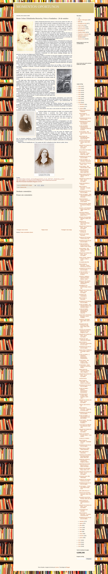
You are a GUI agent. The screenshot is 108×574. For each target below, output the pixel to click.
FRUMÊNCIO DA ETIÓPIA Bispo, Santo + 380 (85, 287)
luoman (57, 567)
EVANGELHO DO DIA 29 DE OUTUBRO (85, 192)
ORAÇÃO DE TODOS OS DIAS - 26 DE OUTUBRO (85, 335)
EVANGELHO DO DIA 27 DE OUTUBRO (85, 269)
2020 (79, 98)
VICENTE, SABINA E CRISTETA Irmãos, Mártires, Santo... (84, 278)
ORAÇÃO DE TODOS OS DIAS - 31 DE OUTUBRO (85, 147)
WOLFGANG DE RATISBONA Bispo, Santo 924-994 (84, 137)
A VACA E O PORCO (84, 438)
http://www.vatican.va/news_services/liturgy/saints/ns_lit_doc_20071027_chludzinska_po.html (40, 179)
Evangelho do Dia (82, 23)
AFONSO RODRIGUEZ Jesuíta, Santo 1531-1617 (84, 142)
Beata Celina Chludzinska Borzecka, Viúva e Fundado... (85, 316)
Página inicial (44, 229)
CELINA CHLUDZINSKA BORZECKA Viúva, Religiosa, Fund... (85, 331)
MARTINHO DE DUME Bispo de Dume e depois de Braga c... (84, 465)
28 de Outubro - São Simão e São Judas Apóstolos (84, 250)
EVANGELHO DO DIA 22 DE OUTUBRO (85, 445)
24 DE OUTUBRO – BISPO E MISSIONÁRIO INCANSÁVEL (84, 390)
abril (81, 531)
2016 (79, 542)
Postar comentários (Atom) (26, 232)
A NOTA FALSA (83, 378)
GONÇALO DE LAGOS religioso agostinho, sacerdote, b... (84, 282)
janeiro (81, 537)
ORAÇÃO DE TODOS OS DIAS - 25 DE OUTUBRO (85, 375)
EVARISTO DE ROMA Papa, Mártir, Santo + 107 (84, 321)
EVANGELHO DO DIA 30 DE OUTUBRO (85, 157)
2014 (79, 546)
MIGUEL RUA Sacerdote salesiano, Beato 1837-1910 (85, 218)
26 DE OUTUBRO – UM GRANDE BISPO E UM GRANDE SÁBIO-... (85, 306)
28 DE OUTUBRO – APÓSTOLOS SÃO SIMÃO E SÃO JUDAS (85, 245)
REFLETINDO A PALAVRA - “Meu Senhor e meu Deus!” (84, 382)
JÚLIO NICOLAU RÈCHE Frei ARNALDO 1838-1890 (85, 426)
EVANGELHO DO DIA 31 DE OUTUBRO (85, 119)
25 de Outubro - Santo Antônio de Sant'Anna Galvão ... (85, 366)
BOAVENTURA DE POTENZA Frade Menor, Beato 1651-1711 (84, 325)
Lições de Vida (81, 27)
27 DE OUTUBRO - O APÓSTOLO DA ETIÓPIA (84, 273)
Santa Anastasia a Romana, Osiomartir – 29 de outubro (85, 200)
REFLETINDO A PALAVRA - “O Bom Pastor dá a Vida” (84, 153)
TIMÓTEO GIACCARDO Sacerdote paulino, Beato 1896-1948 (85, 456)
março (81, 533)
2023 (79, 92)
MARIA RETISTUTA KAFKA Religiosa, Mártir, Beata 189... (84, 171)
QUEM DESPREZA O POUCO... (84, 184)
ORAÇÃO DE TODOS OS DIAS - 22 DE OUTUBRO (85, 473)
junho (81, 527)
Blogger (68, 567)
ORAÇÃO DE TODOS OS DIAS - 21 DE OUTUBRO (85, 506)
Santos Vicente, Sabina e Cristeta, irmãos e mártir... (85, 259)
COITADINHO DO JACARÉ (83, 510)
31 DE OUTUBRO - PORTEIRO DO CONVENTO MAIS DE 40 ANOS (85, 127)
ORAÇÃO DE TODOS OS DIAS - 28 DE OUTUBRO (85, 254)
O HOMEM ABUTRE (84, 262)
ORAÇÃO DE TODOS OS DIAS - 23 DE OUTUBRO (85, 430)
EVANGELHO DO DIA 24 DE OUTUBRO (85, 386)
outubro (81, 108)
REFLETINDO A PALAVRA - (83, 298)
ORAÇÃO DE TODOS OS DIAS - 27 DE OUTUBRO (85, 291)
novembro (82, 106)
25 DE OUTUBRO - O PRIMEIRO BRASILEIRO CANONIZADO (84, 356)
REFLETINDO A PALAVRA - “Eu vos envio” (84, 115)
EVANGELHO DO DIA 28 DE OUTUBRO (85, 241)
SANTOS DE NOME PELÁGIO (84, 234)
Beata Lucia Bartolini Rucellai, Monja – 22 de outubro (85, 435)
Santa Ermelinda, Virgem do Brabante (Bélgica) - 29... (85, 205)
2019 (79, 100)
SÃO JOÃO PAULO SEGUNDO (83, 452)
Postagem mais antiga (66, 229)
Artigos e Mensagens (83, 19)
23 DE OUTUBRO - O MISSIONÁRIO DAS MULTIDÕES (84, 417)
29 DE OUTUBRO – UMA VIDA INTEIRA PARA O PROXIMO (85, 196)
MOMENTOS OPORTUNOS (37, 7)
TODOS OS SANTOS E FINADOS (84, 111)
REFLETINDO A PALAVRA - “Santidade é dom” (85, 442)
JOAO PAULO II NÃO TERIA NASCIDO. (84, 449)
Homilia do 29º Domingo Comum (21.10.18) (85, 480)
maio (81, 529)
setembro (82, 521)
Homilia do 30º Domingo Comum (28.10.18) (85, 238)
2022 (79, 94)
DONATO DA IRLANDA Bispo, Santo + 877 (84, 469)
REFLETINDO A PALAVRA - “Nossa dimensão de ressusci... (85, 265)
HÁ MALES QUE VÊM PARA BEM (84, 477)
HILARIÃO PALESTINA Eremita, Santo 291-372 (85, 498)
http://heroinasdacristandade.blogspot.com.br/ (29, 181)
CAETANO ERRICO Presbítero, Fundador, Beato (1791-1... (85, 214)
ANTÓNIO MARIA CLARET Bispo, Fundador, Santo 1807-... (83, 396)
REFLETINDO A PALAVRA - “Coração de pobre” (84, 188)
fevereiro (82, 535)
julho (81, 525)
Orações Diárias (82, 32)
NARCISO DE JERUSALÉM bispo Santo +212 (84, 223)
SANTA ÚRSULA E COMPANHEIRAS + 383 (84, 502)
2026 (79, 86)
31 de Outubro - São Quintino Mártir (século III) (85, 133)
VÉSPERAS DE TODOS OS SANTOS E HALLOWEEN (85, 123)
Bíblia (79, 21)
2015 (79, 544)
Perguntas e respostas (83, 34)
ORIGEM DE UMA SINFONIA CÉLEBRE (85, 339)
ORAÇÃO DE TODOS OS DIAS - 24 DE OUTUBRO (85, 401)
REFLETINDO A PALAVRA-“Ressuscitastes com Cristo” (85, 343)
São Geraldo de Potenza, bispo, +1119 (85, 163)
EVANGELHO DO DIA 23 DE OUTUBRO (85, 413)
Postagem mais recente (22, 229)
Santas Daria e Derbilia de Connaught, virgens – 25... (85, 351)
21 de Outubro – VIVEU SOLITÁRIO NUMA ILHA (84, 487)
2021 (79, 96)
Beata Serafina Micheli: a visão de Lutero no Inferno (85, 175)
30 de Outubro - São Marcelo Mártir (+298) (84, 167)
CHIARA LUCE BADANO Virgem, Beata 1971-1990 (85, 209)
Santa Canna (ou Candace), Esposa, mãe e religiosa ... (84, 371)
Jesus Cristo (81, 25)
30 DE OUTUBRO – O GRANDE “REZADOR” (85, 160)
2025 (79, 88)
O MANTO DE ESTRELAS (82, 231)
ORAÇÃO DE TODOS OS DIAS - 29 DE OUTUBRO (85, 227)
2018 (79, 102)
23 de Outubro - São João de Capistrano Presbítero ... (85, 421)
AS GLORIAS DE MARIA (85, 150)
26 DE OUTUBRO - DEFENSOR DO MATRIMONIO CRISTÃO (83, 311)
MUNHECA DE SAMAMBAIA (83, 295)
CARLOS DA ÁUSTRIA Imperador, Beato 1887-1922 (85, 494)
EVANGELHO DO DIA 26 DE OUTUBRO (85, 302)
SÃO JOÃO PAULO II (84, 490)
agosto (81, 523)
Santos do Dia (23, 187)
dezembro (82, 104)
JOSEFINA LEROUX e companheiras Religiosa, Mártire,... (84, 461)
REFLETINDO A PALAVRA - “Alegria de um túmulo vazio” (85, 409)
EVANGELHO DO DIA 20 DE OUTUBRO (85, 518)
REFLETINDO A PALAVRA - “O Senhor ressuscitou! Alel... (85, 514)
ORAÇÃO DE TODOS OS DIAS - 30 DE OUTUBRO (85, 180)
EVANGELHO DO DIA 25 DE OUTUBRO (85, 347)
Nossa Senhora (81, 28)
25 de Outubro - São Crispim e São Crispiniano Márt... (84, 362)
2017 (79, 540)
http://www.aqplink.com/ (36, 180)
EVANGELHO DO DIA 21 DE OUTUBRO (85, 483)
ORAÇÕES (80, 30)
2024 (79, 90)
